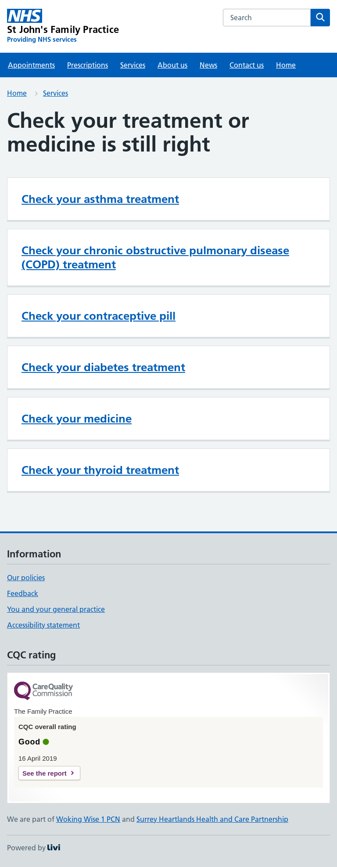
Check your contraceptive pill (99, 316)
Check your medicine (77, 419)
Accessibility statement (43, 625)
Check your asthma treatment (100, 199)
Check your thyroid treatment (100, 470)
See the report (44, 773)
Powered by (33, 847)
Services (132, 65)
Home (286, 65)
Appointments (31, 65)
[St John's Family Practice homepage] (63, 26)
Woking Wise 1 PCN (88, 819)
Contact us (246, 65)
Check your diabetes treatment (103, 367)
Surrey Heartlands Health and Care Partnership (212, 819)
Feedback (22, 593)
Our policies (26, 577)
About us (172, 65)
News (208, 65)
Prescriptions (87, 65)
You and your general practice (56, 609)
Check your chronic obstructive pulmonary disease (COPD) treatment (155, 257)
